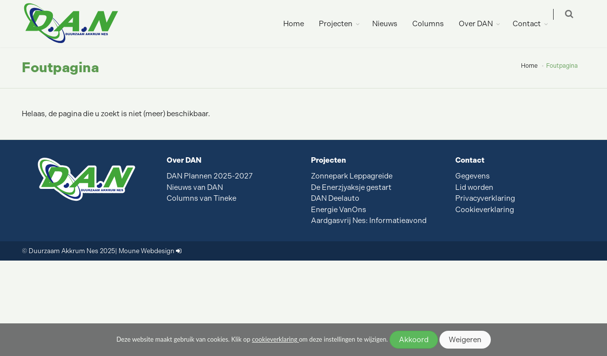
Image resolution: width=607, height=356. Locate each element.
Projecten (342, 23)
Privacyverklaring (485, 198)
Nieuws (391, 23)
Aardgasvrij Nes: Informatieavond (369, 220)
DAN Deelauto (335, 198)
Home (300, 23)
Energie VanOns (338, 209)
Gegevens (472, 176)
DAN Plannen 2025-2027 (210, 176)
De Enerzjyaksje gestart (351, 187)
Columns (434, 23)
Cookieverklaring (484, 209)
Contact (533, 23)
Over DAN (482, 23)
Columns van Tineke (201, 198)
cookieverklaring (275, 339)
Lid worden (474, 187)
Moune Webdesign (146, 251)
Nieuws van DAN (195, 187)
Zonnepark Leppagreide (351, 176)
